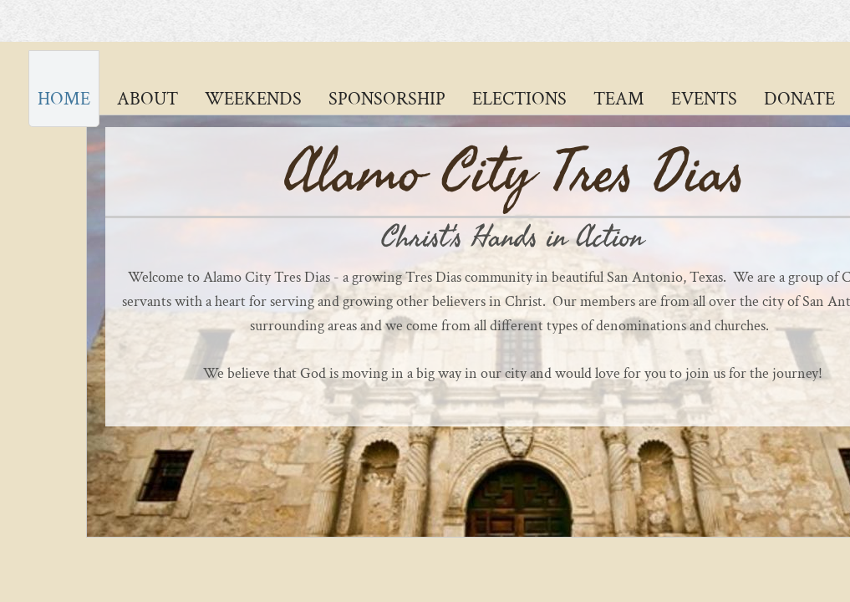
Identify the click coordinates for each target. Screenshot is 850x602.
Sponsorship (386, 99)
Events (704, 99)
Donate (799, 99)
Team (618, 99)
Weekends (253, 99)
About (147, 99)
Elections (519, 99)
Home (64, 99)
